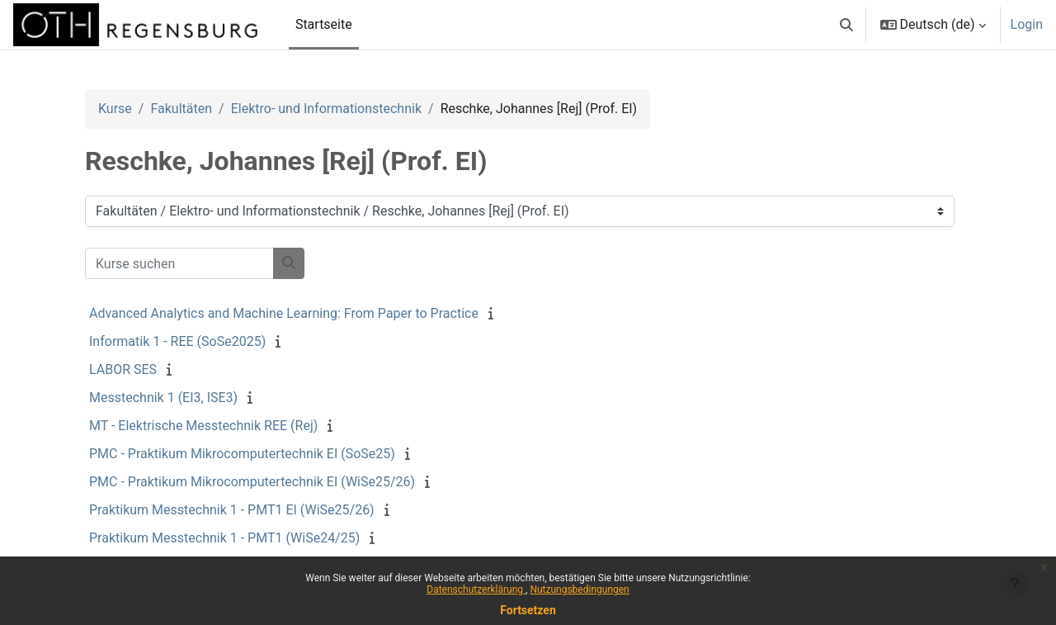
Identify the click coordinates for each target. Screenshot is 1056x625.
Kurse (115, 108)
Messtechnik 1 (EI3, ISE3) (163, 397)
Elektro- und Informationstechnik (326, 108)
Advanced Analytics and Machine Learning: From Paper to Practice (283, 313)
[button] (846, 25)
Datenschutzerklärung (476, 589)
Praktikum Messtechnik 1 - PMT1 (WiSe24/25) (224, 538)
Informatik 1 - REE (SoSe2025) (177, 341)
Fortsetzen (528, 610)
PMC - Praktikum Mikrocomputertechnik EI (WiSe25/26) (252, 482)
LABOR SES (123, 369)
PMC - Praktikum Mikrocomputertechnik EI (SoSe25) (242, 454)
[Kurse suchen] (179, 263)
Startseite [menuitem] (323, 24)
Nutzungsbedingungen (579, 589)
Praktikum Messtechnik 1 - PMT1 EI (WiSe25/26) (232, 510)
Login (1027, 24)
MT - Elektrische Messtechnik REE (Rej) (203, 425)
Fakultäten (181, 108)
